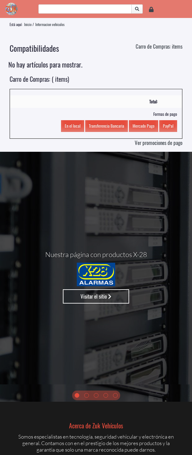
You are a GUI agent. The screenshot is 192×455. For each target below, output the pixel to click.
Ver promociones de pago (158, 143)
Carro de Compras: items (159, 46)
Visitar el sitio (96, 296)
